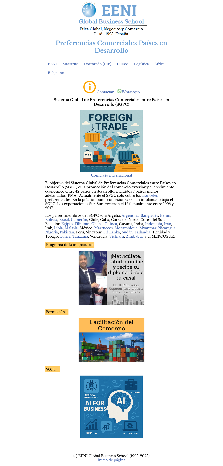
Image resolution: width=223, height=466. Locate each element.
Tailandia (142, 232)
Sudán (127, 232)
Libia (58, 228)
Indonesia (153, 224)
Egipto (67, 224)
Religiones (56, 73)
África (159, 64)
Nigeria (51, 232)
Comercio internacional (111, 175)
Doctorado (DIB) (98, 64)
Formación (55, 312)
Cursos (122, 64)
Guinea (111, 224)
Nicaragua (167, 228)
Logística (141, 64)
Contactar (105, 92)
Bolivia (51, 220)
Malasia (71, 228)
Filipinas (82, 224)
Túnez (65, 236)
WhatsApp (128, 92)
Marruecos (103, 228)
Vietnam (116, 236)
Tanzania (80, 236)
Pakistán (67, 232)
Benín (165, 215)
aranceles (150, 195)
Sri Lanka (111, 232)
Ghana (97, 224)
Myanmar (147, 228)
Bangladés (149, 215)
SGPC (51, 369)
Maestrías (70, 64)
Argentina (130, 215)
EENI (52, 64)
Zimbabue (135, 236)
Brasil (64, 220)
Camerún (79, 220)
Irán (167, 224)
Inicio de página (111, 460)
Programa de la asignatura (68, 245)
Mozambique (126, 228)
